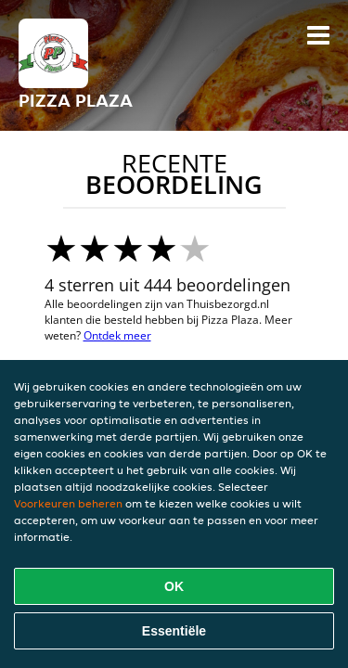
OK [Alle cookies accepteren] (174, 586)
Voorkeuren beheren (68, 503)
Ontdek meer (117, 335)
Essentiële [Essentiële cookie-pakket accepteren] (174, 630)
